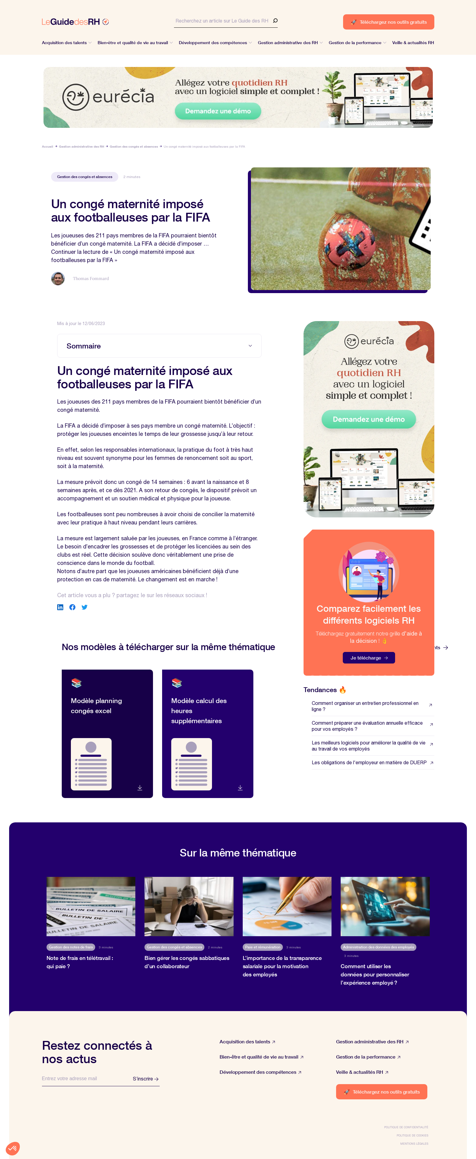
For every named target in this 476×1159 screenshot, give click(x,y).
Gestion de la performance (368, 1057)
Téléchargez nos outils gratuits (389, 22)
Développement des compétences (260, 1072)
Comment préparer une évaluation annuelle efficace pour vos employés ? (373, 726)
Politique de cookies (412, 1135)
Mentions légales (414, 1143)
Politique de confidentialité (406, 1127)
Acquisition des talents (247, 1041)
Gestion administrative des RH (81, 146)
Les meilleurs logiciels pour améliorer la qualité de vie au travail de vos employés (373, 745)
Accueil (47, 146)
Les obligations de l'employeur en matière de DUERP (373, 762)
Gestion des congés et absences (134, 146)
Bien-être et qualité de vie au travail (262, 1057)
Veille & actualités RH (362, 1072)
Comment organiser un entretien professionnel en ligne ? (373, 706)
